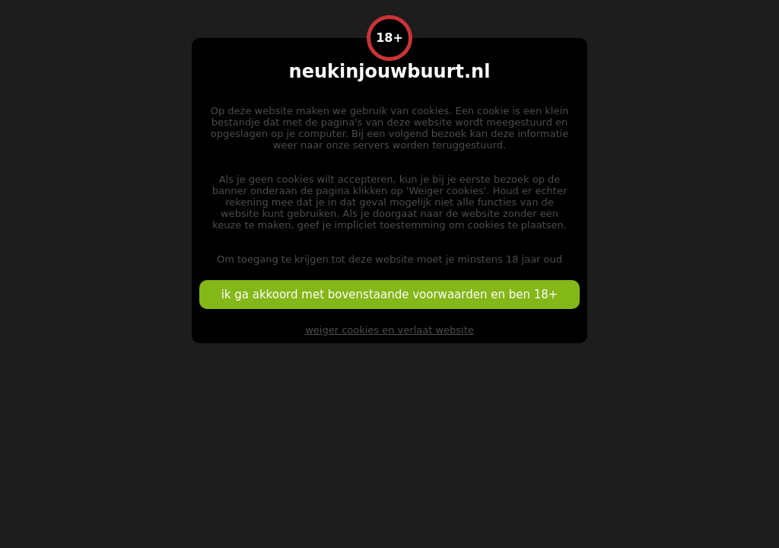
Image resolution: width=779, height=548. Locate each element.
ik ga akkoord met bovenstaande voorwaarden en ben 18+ (389, 294)
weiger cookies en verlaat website (389, 330)
